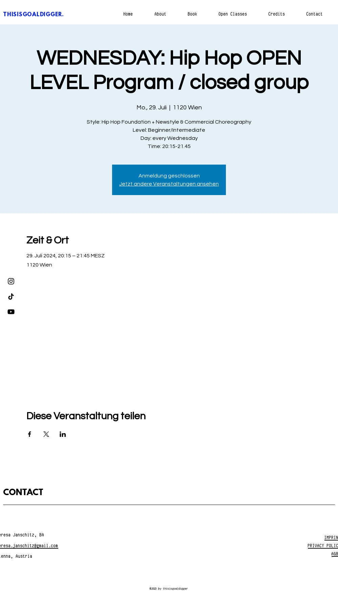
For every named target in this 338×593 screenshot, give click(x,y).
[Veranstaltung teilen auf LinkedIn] (63, 434)
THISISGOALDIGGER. (33, 15)
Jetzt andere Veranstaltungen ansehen (169, 184)
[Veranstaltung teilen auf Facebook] (29, 434)
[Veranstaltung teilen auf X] (46, 434)
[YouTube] (11, 312)
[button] (192, 13)
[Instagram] (11, 281)
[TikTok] (11, 296)
